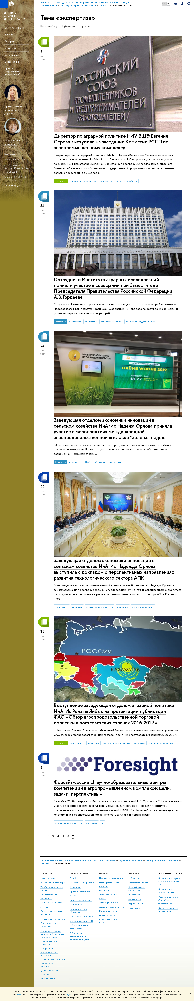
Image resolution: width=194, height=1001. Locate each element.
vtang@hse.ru (18, 185)
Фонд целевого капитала (52, 918)
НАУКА (103, 873)
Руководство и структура (52, 882)
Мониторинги (106, 890)
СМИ (87, 461)
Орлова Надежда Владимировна (13, 108)
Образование (11, 61)
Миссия (8, 34)
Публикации (69, 26)
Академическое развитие (111, 906)
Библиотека (134, 878)
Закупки (44, 906)
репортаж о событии (126, 180)
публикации (99, 461)
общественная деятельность (141, 321)
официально (106, 180)
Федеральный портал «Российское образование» (168, 900)
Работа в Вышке (47, 978)
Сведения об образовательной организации (49, 952)
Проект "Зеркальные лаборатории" (12, 71)
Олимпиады (75, 887)
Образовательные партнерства (79, 927)
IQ (102, 822)
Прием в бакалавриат (80, 891)
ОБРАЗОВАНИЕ (79, 873)
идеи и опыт (75, 461)
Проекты (86, 26)
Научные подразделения (130, 860)
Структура (10, 48)
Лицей (73, 878)
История (9, 41)
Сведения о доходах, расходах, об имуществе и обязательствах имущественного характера (52, 938)
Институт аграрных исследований (162, 860)
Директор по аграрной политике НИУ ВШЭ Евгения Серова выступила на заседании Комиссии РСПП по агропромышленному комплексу (111, 142)
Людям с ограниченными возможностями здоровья (52, 963)
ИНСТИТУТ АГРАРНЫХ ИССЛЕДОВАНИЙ (14, 16)
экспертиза (90, 180)
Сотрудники (11, 54)
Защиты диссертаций (109, 902)
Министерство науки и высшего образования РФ (169, 881)
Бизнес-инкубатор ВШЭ (81, 921)
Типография (134, 894)
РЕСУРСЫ (134, 873)
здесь (19, 994)
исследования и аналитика (99, 606)
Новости (44, 863)
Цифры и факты (47, 878)
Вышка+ (73, 895)
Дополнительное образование (78, 911)
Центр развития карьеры (82, 916)
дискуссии (75, 180)
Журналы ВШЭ (135, 903)
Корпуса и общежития (51, 902)
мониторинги (62, 606)
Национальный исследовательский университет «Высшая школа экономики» (77, 860)
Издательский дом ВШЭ (139, 882)
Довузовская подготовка (82, 882)
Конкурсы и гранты (108, 911)
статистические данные (161, 742)
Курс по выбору (48, 26)
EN (168, 3)
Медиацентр (134, 899)
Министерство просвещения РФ (166, 891)
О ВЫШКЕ (46, 873)
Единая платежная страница (49, 972)
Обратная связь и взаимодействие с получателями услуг (79, 936)
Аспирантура (76, 904)
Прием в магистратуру (81, 900)
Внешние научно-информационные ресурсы (108, 919)
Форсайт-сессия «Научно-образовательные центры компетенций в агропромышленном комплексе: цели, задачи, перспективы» (112, 788)
